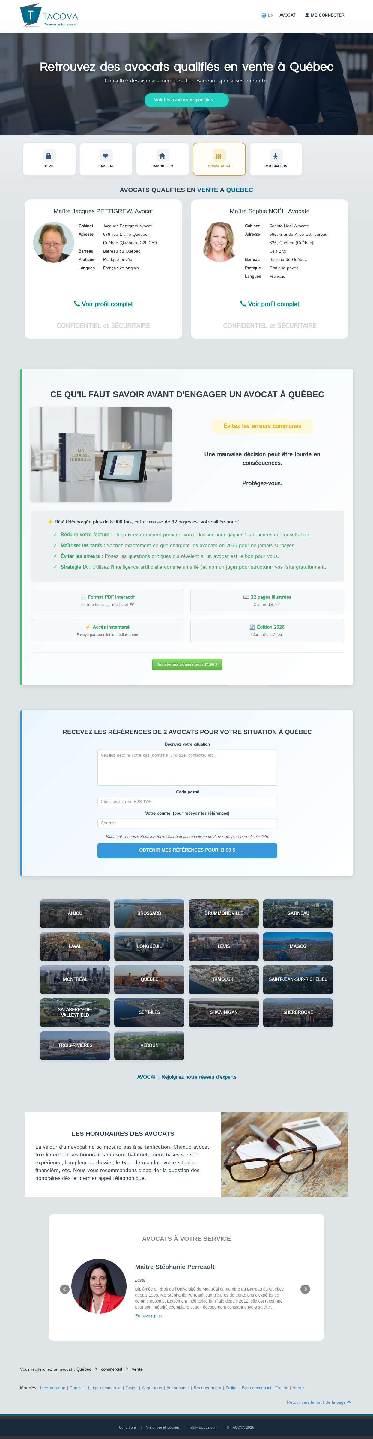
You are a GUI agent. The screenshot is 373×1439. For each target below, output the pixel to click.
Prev (65, 1289)
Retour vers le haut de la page (319, 1402)
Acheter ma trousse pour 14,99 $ (187, 664)
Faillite (232, 1388)
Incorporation (52, 1388)
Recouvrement (208, 1388)
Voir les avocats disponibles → (186, 100)
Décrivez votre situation (187, 745)
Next (305, 1289)
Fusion (131, 1388)
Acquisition (152, 1388)
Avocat (287, 16)
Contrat (77, 1388)
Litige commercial (104, 1388)
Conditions (128, 1427)
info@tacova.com (203, 1427)
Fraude (281, 1388)
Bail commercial (256, 1388)
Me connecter (325, 16)
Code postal (187, 792)
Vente (298, 1388)
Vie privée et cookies (163, 1427)
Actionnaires (177, 1388)
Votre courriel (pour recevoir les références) (187, 814)
